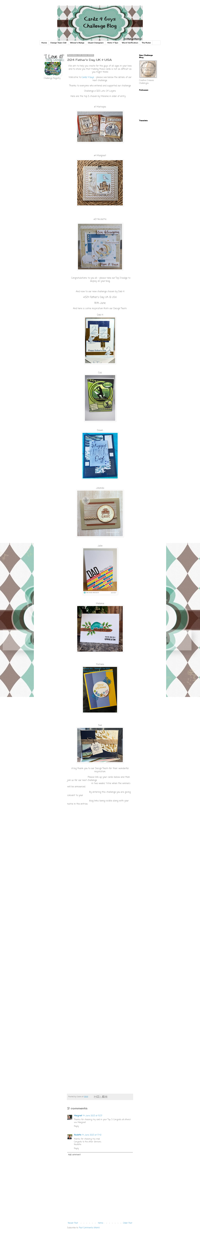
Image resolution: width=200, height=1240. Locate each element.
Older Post (127, 1223)
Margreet (78, 1115)
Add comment (74, 1154)
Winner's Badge (77, 43)
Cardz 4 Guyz (88, 77)
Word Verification (130, 43)
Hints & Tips (112, 43)
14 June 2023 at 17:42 (91, 1135)
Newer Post (73, 1223)
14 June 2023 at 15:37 (92, 1115)
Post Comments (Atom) (89, 1227)
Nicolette (77, 1135)
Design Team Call (58, 43)
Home (44, 43)
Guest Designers (96, 43)
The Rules (146, 43)
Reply (76, 1126)
